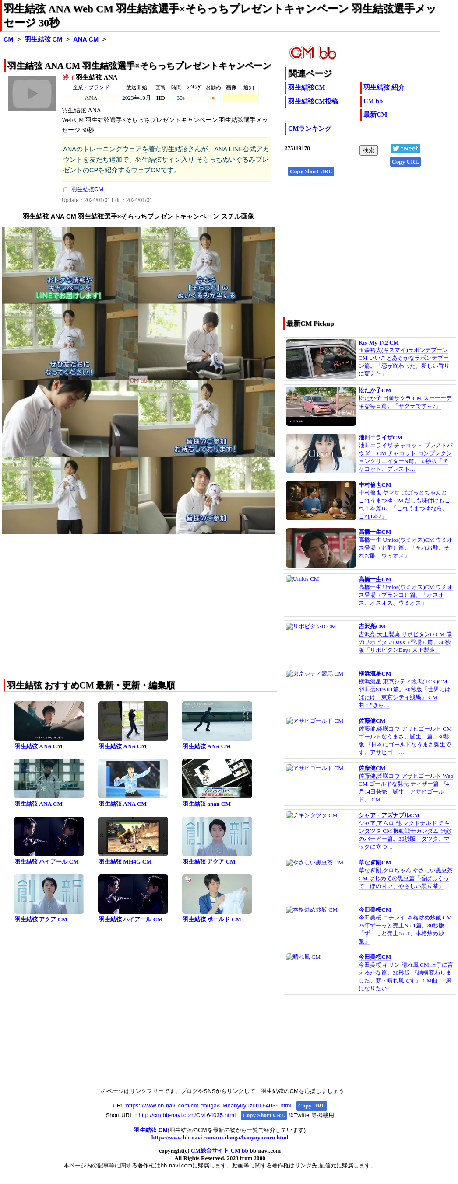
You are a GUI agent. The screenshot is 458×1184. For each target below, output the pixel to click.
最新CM (375, 114)
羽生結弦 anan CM (207, 804)
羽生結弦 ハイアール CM (47, 861)
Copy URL (405, 161)
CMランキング (309, 128)
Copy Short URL (311, 171)
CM (9, 39)
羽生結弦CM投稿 (313, 101)
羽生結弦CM (306, 87)
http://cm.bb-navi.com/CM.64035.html (187, 1115)
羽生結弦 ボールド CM (212, 919)
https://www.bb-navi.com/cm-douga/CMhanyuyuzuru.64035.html (209, 1105)
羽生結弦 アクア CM (209, 861)
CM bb (373, 101)
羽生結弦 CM (44, 39)
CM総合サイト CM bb (219, 1150)
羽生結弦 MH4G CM (125, 861)
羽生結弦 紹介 (384, 87)
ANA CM (86, 39)
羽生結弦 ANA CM (39, 746)
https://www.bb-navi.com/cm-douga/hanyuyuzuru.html (220, 1137)
